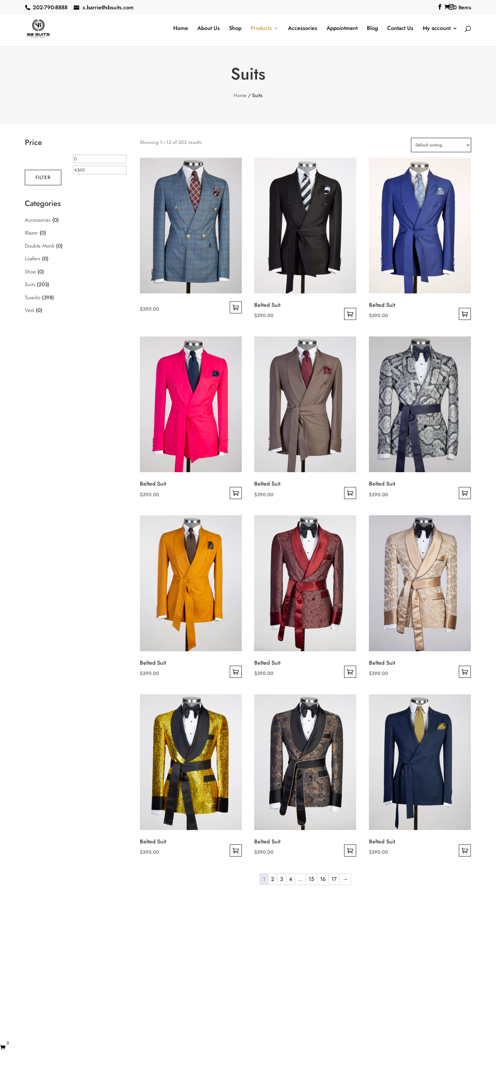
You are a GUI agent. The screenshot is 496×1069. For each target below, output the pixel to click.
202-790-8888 (50, 7)
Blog (372, 29)
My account (437, 29)
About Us (208, 29)
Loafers (32, 258)
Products (261, 29)
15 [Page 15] (311, 879)
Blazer (31, 233)
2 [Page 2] (272, 879)
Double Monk (39, 246)
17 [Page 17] (334, 879)
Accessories (302, 29)
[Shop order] (441, 145)
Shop (235, 29)
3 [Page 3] (281, 879)
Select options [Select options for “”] (236, 307)
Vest (29, 310)
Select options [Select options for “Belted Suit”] (350, 314)
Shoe (30, 272)
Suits (30, 284)
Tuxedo (32, 297)
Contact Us (400, 29)
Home (180, 29)
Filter (43, 177)
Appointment (342, 29)
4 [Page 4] (290, 879)
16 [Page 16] (323, 879)
